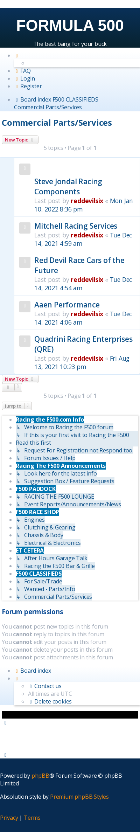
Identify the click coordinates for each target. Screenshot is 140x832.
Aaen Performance (67, 304)
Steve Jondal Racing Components (68, 186)
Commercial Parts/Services (57, 122)
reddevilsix (87, 200)
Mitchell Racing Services (75, 226)
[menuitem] (22, 71)
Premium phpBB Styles (79, 796)
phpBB (40, 775)
